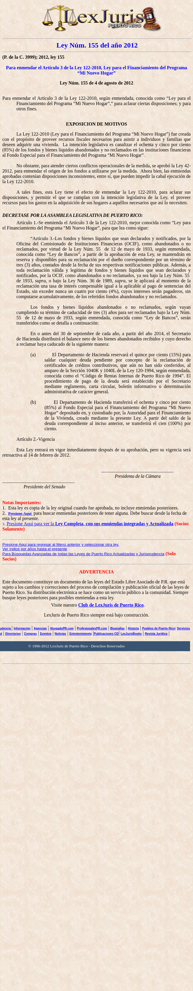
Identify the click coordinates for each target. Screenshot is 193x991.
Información (22, 628)
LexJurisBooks (131, 633)
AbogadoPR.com (62, 628)
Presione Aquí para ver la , (90, 523)
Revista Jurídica (156, 633)
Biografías (117, 628)
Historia (133, 628)
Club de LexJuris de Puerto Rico (111, 604)
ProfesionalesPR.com (92, 628)
